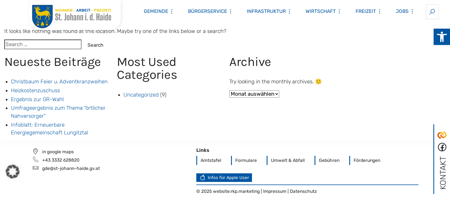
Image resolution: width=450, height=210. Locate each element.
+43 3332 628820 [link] (60, 160)
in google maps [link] (58, 151)
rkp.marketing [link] (245, 191)
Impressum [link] (275, 191)
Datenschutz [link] (303, 191)
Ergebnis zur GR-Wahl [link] (37, 99)
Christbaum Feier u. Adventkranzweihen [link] (59, 81)
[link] (442, 37)
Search (95, 45)
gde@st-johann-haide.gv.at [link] (71, 168)
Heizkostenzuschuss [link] (35, 90)
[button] (12, 171)
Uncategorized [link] (141, 95)
